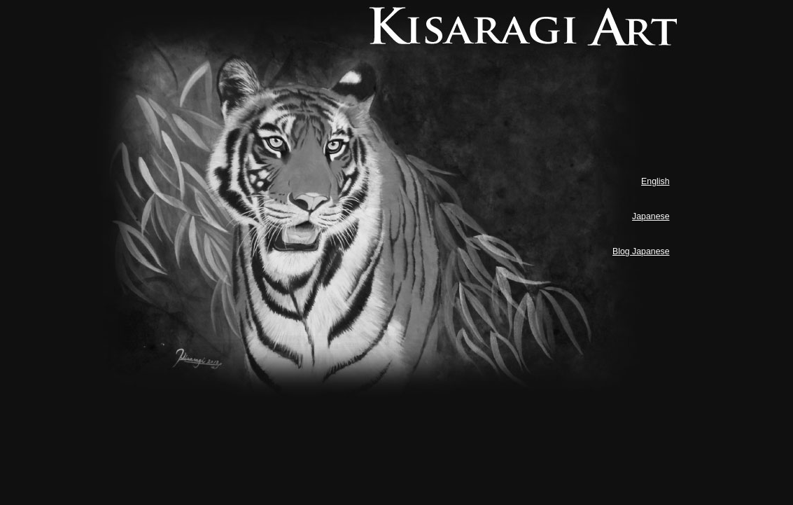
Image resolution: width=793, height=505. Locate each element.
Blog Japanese (640, 251)
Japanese (650, 216)
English (655, 181)
